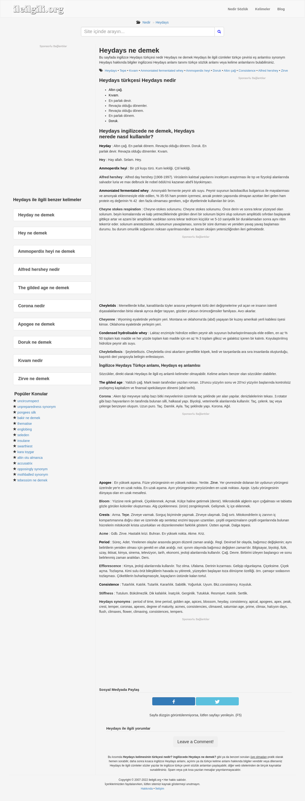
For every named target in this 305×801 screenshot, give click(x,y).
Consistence (247, 70)
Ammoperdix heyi (198, 70)
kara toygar (25, 452)
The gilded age (110, 382)
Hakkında (147, 788)
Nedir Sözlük (238, 9)
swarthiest (24, 446)
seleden (23, 435)
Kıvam (133, 70)
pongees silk (26, 412)
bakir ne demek (28, 418)
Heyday (105, 146)
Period (104, 542)
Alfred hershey (268, 70)
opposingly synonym (32, 469)
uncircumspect (28, 401)
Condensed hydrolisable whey (123, 333)
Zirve (284, 70)
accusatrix (24, 463)
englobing (24, 429)
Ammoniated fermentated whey (162, 70)
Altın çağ (230, 70)
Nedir (146, 22)
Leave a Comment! (195, 741)
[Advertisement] (252, 113)
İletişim (159, 788)
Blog (281, 9)
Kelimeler (262, 9)
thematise (24, 423)
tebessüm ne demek (32, 480)
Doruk (217, 70)
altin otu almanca (30, 458)
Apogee (105, 483)
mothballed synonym (32, 474)
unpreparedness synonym (36, 407)
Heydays (162, 22)
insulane (23, 441)
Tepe (123, 70)
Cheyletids (107, 305)
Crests (104, 515)
